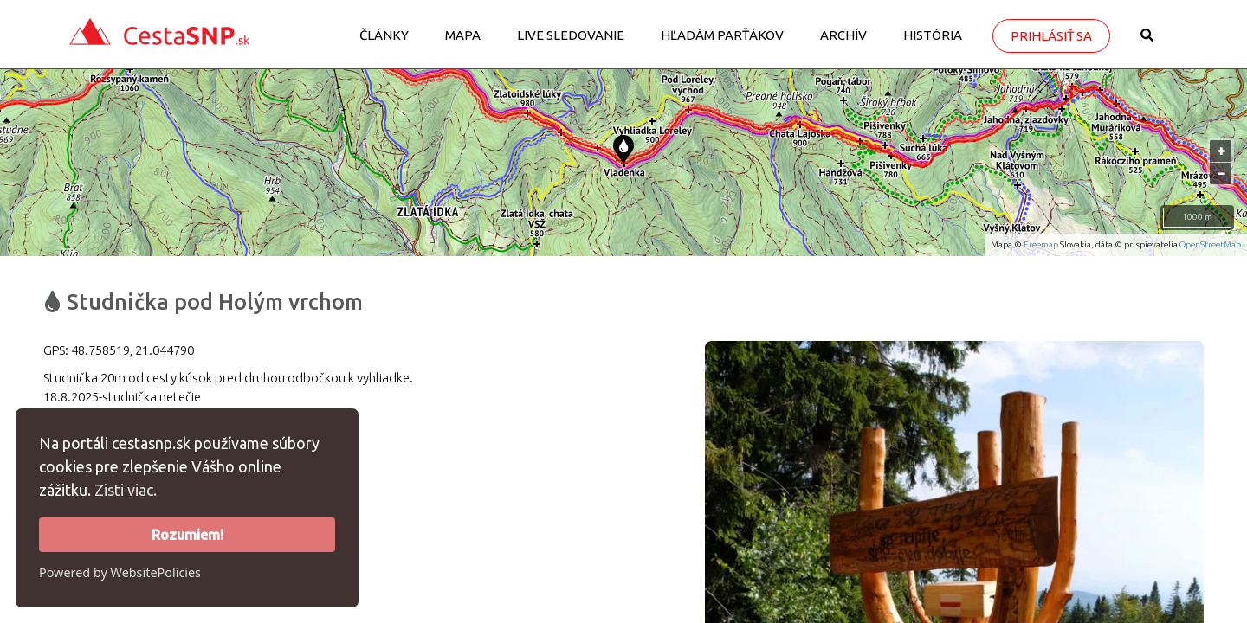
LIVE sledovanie (570, 35)
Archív (843, 35)
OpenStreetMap (1210, 244)
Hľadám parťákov (722, 35)
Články (384, 35)
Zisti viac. (125, 489)
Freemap (1041, 244)
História (932, 35)
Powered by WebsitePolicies (120, 572)
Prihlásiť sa (1051, 36)
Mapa (463, 35)
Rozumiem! (187, 535)
